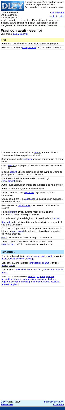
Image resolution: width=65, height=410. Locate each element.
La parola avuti (20, 34)
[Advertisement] (32, 365)
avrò (29, 256)
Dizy (3, 401)
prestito (42, 279)
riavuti (5, 265)
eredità (24, 281)
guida (61, 16)
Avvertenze (58, 404)
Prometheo (7, 404)
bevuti (12, 265)
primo (32, 281)
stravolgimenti (8, 181)
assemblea (7, 279)
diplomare (29, 192)
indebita (12, 165)
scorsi (56, 218)
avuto (4, 258)
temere (17, 279)
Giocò (4, 237)
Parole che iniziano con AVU (28, 269)
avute (50, 256)
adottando (30, 199)
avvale (11, 258)
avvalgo (30, 258)
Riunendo (6, 222)
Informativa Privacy (53, 401)
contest (53, 16)
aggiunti (14, 172)
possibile (55, 281)
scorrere (26, 279)
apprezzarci (18, 231)
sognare (41, 276)
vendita (31, 276)
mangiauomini (29, 47)
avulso (36, 256)
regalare (6, 281)
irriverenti (12, 211)
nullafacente (24, 205)
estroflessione (8, 244)
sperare (50, 276)
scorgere (15, 281)
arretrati (5, 284)
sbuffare (51, 279)
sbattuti (45, 263)
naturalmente (42, 281)
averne (37, 152)
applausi (15, 284)
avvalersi (20, 258)
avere (34, 279)
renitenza (27, 159)
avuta (43, 256)
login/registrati (57, 12)
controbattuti (34, 263)
